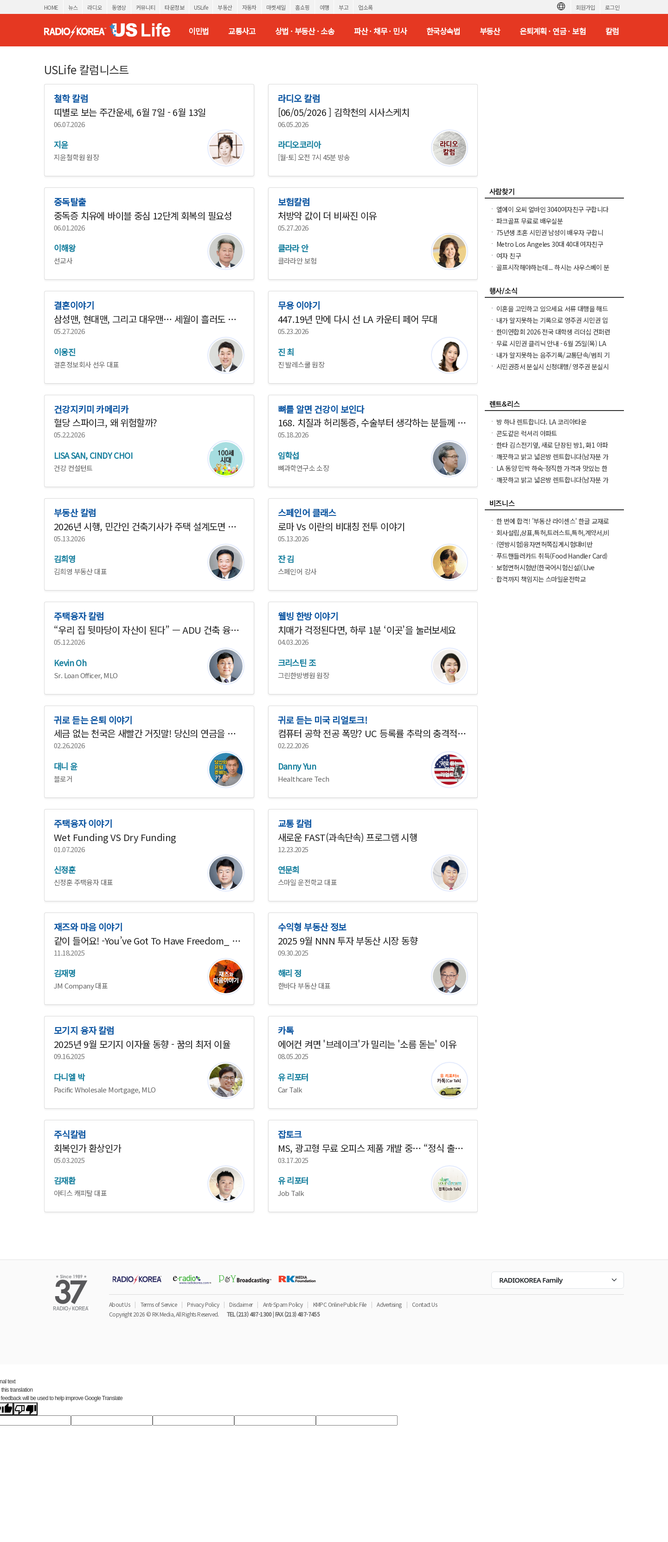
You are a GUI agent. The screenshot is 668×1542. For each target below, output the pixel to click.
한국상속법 (443, 31)
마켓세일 (276, 7)
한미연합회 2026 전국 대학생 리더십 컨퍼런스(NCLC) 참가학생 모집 (553, 336)
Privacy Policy (203, 1304)
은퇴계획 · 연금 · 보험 (552, 31)
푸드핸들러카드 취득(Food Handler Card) (552, 555)
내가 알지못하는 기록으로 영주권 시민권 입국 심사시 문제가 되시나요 (552, 324)
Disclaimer (240, 1304)
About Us (119, 1304)
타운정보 (174, 7)
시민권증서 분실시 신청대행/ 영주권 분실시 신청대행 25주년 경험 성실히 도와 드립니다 (552, 371)
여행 (324, 7)
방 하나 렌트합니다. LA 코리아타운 (541, 421)
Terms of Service (159, 1304)
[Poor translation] (25, 1408)
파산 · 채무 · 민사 (380, 31)
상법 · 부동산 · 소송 (304, 31)
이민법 (198, 31)
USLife (201, 7)
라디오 (94, 7)
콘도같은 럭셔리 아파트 (526, 433)
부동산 (225, 7)
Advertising (389, 1304)
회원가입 (585, 7)
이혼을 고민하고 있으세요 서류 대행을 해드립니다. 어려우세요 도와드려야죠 (552, 313)
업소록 (365, 7)
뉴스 (73, 7)
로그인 (612, 7)
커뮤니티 (145, 7)
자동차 (249, 7)
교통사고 (241, 31)
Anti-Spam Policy (282, 1304)
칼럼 (612, 31)
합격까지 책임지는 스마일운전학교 (541, 579)
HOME (51, 7)
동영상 (119, 7)
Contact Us (424, 1304)
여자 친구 (508, 255)
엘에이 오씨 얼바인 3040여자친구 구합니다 (552, 209)
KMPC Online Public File (339, 1304)
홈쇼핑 (302, 7)
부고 (343, 7)
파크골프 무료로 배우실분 (529, 220)
